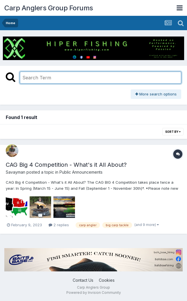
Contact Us (83, 280)
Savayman (15, 172)
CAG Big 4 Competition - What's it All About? (66, 164)
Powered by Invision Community (93, 292)
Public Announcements (81, 172)
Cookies (107, 280)
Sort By (173, 131)
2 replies (59, 225)
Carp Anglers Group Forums (48, 8)
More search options (156, 94)
